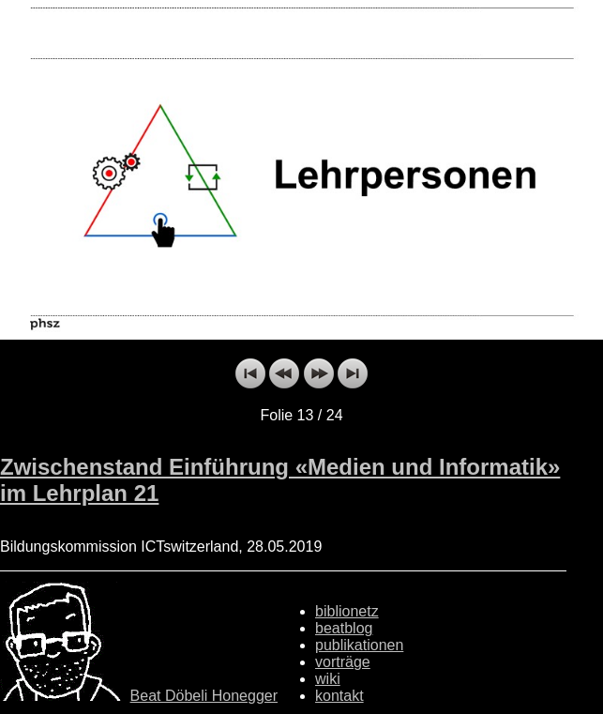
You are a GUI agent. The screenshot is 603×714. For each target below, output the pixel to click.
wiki (327, 679)
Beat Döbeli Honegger (204, 696)
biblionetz (347, 611)
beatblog (343, 628)
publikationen (359, 645)
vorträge (342, 662)
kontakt (339, 696)
